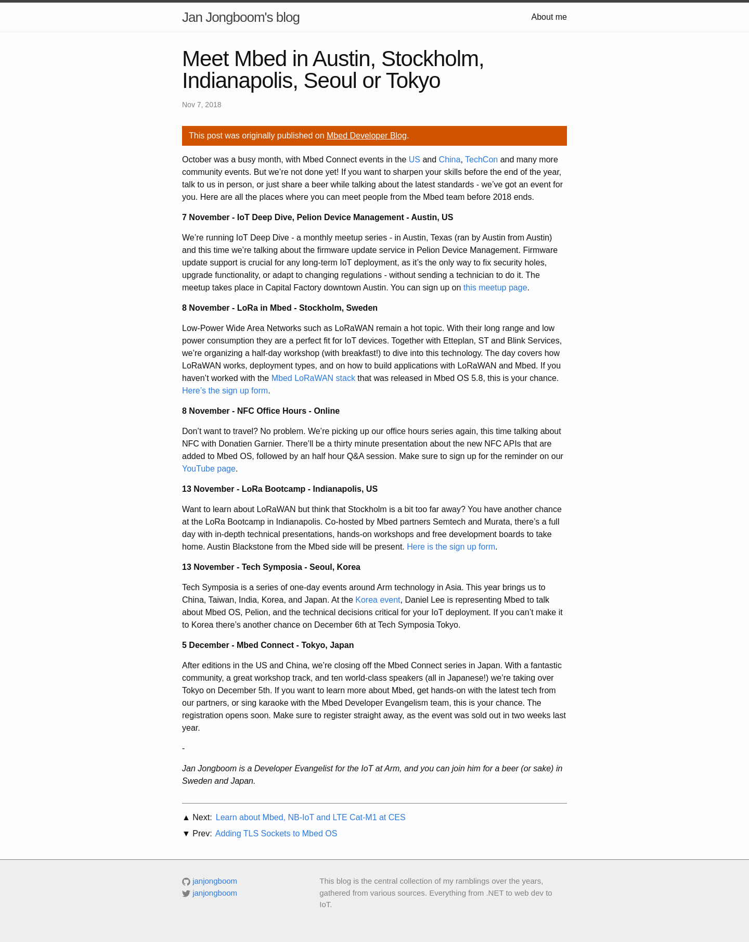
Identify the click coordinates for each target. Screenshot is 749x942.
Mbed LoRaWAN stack (313, 378)
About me (549, 16)
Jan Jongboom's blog (241, 17)
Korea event (377, 599)
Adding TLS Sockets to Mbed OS (276, 833)
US (414, 159)
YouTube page (209, 468)
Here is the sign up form (451, 546)
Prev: (202, 833)
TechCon (481, 159)
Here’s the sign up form (225, 390)
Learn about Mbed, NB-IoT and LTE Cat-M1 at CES (311, 817)
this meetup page (495, 287)
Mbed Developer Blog (367, 135)
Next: (202, 817)
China (450, 159)
